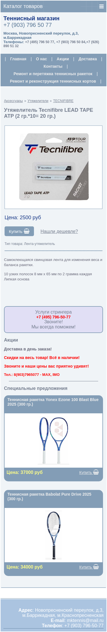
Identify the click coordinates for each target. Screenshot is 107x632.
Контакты (53, 66)
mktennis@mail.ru (85, 620)
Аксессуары (13, 101)
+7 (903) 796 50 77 (27, 25)
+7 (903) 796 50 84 (70, 42)
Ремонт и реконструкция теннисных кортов (53, 81)
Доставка (87, 59)
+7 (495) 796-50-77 (53, 317)
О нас (41, 59)
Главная (18, 59)
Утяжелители (38, 101)
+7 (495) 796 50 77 (39, 42)
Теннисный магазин (31, 18)
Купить (19, 231)
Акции (63, 59)
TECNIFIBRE (63, 101)
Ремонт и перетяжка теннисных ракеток (53, 73)
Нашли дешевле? (59, 231)
